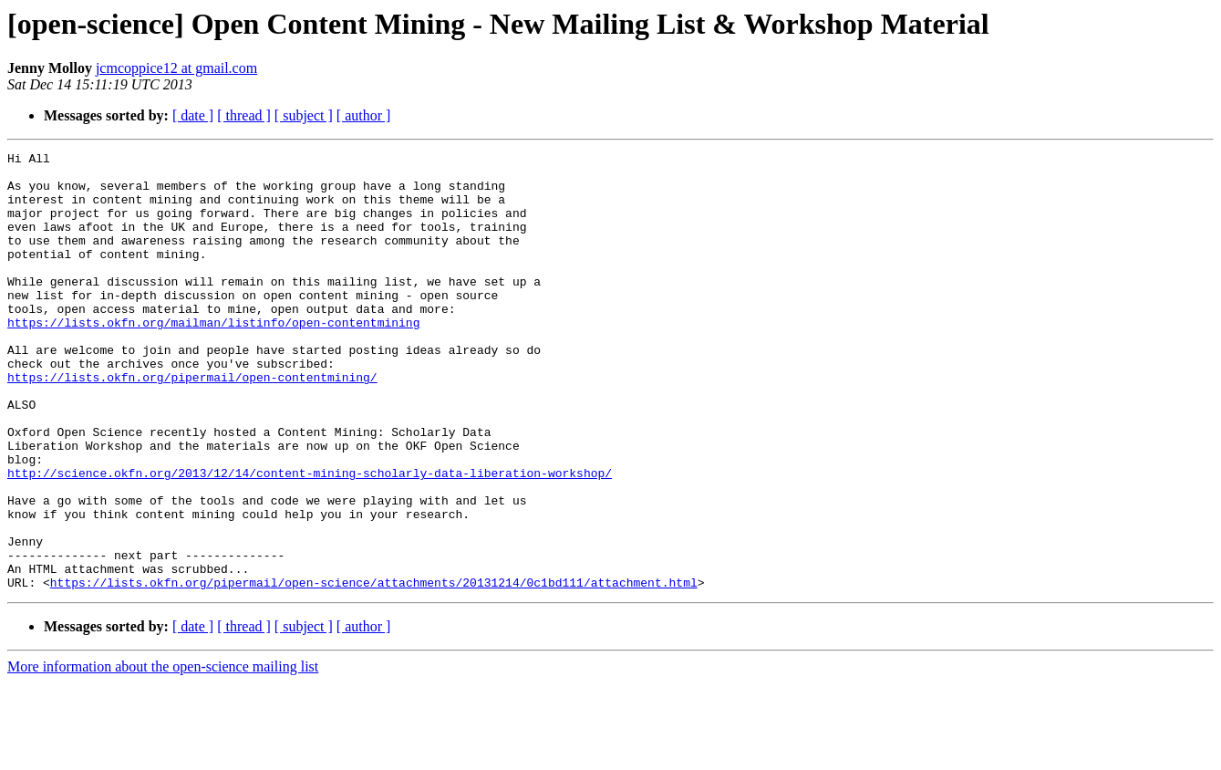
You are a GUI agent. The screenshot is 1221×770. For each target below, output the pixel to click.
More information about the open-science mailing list (162, 754)
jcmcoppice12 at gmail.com (176, 68)
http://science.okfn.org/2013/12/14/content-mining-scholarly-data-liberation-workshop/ (309, 538)
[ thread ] (244, 115)
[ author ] (363, 115)
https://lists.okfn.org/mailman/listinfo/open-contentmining (213, 357)
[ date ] (192, 115)
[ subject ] (303, 115)
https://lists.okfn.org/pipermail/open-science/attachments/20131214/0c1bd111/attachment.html (374, 669)
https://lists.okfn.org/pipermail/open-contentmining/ (192, 423)
